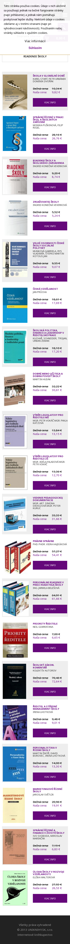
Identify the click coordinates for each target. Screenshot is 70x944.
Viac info (50, 102)
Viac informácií (35, 41)
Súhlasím (35, 48)
